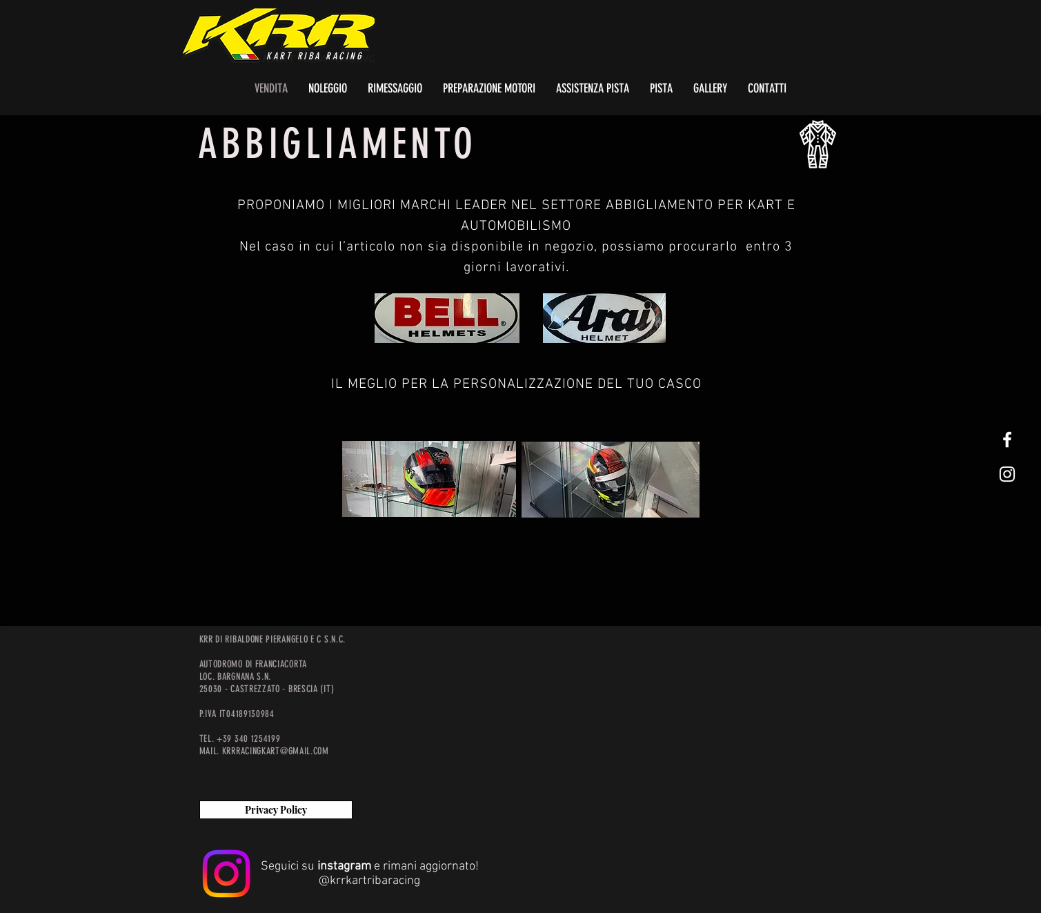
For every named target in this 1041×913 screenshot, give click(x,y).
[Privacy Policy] (276, 810)
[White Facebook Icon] (1007, 439)
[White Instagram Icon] (1007, 474)
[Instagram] (226, 873)
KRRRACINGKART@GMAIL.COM (275, 751)
